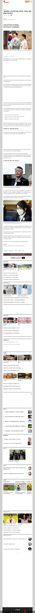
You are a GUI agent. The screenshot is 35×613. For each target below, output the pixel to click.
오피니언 (4, 465)
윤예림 (4, 18)
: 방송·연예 (6, 511)
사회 (3, 9)
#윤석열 (16, 250)
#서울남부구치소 (11, 250)
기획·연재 (4, 480)
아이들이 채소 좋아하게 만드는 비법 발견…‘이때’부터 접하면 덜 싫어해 (14, 116)
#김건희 (20, 250)
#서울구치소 (5, 250)
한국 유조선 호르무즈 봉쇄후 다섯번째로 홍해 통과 (11, 114)
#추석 (23, 250)
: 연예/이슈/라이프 (7, 535)
